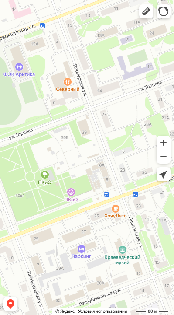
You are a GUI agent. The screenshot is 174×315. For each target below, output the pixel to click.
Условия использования (102, 311)
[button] (146, 11)
